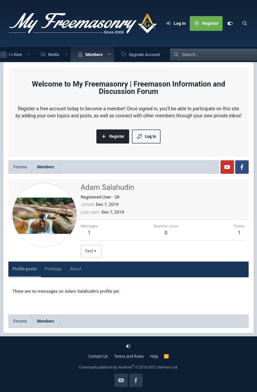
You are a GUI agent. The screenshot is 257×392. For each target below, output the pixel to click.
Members (93, 54)
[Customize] (230, 23)
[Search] (244, 23)
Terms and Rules (129, 356)
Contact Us (98, 356)
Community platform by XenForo (128, 367)
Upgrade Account (144, 54)
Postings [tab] (53, 268)
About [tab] (76, 268)
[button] (28, 54)
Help (154, 356)
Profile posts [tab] (24, 268)
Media (53, 54)
